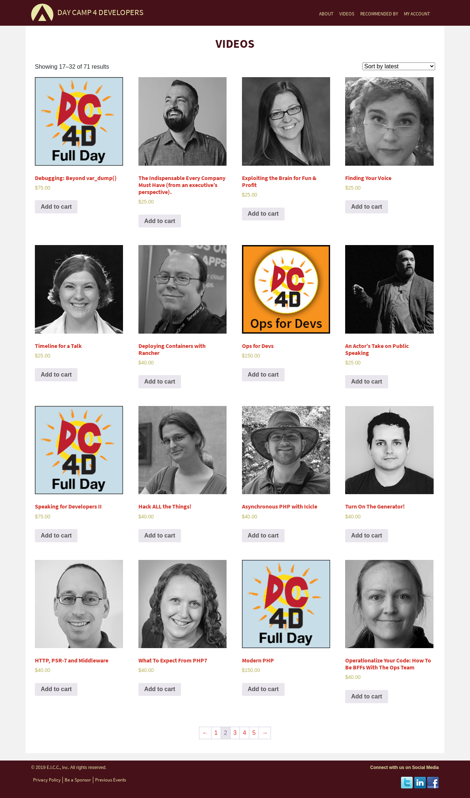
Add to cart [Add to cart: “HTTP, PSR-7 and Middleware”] (56, 689)
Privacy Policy (47, 780)
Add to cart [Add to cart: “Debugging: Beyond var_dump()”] (56, 207)
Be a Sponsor (78, 780)
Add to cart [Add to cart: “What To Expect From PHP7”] (159, 689)
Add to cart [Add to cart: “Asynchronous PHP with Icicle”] (263, 535)
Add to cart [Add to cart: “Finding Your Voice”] (366, 207)
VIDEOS (346, 14)
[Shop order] (398, 66)
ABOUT (326, 14)
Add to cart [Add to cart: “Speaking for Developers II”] (56, 535)
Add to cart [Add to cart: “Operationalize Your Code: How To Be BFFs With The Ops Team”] (366, 696)
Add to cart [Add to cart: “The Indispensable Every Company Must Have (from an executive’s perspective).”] (159, 221)
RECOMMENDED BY (379, 14)
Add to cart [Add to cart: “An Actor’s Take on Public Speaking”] (366, 381)
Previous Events (110, 780)
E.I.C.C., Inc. (58, 767)
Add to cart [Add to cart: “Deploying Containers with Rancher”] (159, 381)
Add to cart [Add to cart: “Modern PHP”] (263, 689)
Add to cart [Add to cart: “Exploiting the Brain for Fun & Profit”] (263, 214)
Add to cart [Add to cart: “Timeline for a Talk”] (56, 374)
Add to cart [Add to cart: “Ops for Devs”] (263, 374)
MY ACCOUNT (417, 14)
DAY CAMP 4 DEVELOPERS (100, 12)
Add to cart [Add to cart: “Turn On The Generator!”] (366, 535)
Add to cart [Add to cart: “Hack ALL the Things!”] (159, 535)
